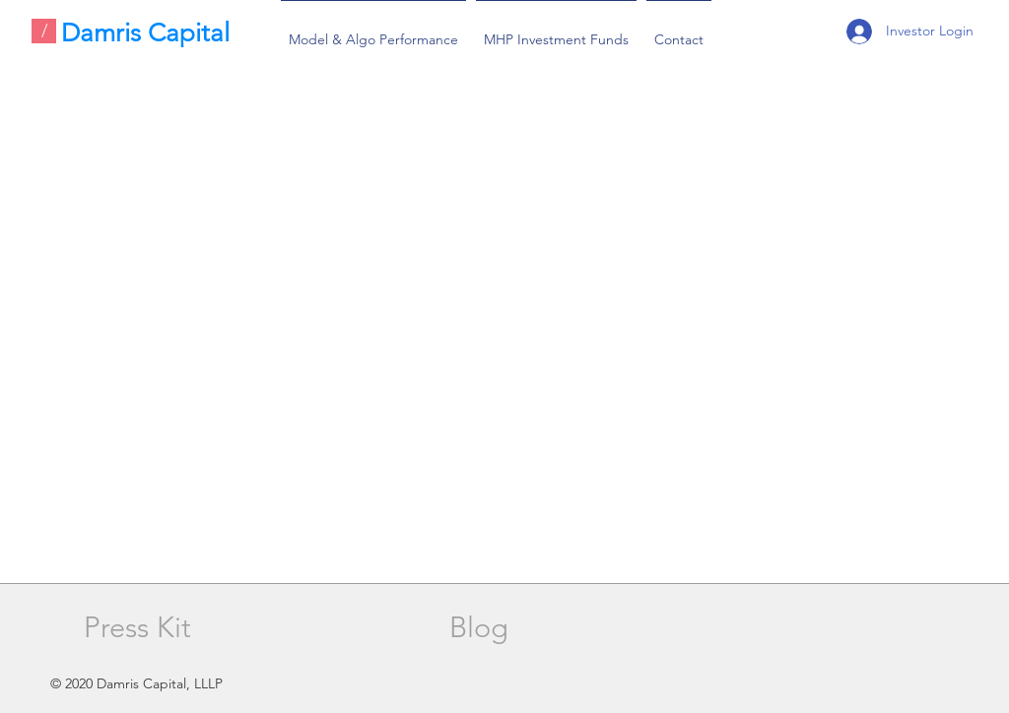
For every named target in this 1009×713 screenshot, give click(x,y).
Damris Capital (145, 33)
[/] (44, 31)
